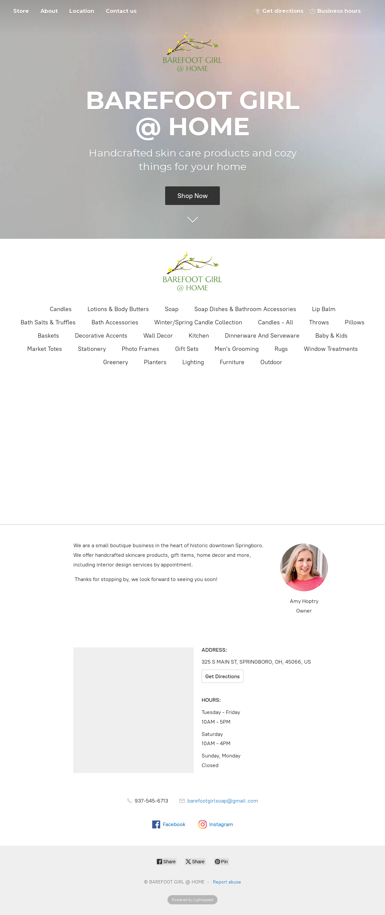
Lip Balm (324, 309)
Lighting (193, 362)
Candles (61, 309)
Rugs (281, 349)
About (49, 11)
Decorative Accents (101, 335)
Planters (155, 362)
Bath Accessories (115, 322)
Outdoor (271, 362)
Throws (319, 322)
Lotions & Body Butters (118, 309)
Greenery (115, 362)
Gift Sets (187, 349)
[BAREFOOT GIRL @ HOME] (193, 271)
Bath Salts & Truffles (48, 322)
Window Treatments (331, 349)
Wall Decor (158, 335)
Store (21, 11)
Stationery (92, 349)
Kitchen (199, 335)
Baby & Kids (331, 335)
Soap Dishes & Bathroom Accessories (245, 309)
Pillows (354, 322)
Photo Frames (140, 349)
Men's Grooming (237, 349)
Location (81, 11)
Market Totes (44, 349)
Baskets (48, 335)
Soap (171, 309)
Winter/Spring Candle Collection (198, 322)
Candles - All (275, 322)
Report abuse (227, 882)
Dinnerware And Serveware (262, 335)
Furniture (232, 362)
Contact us (121, 11)
